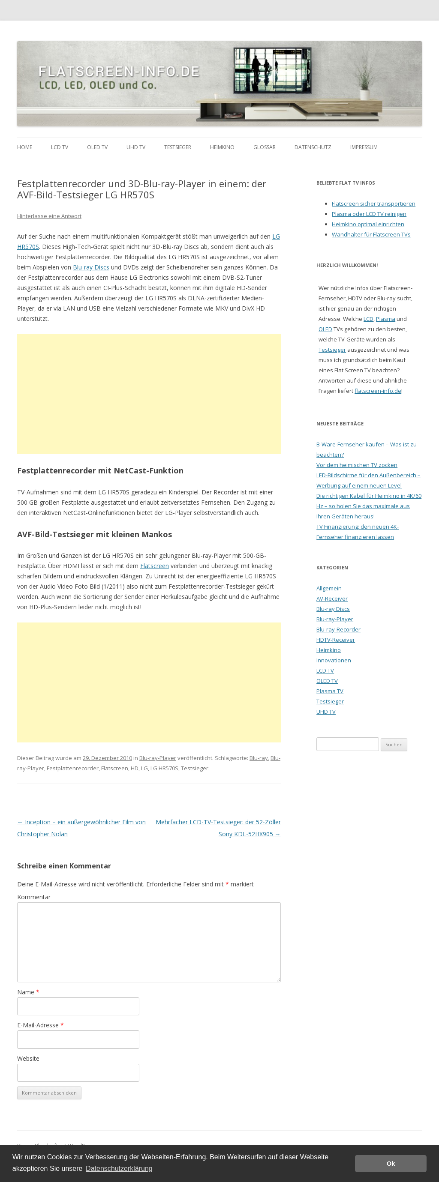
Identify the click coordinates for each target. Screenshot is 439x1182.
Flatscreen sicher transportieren (373, 203)
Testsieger (177, 147)
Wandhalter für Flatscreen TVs (371, 234)
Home (24, 147)
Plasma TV (329, 691)
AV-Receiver (332, 598)
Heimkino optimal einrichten (368, 224)
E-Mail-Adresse (40, 1025)
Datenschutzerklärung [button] (119, 1168)
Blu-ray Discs (91, 267)
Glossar (264, 147)
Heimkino (222, 147)
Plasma (385, 319)
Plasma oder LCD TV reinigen (369, 214)
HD (134, 768)
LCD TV (59, 147)
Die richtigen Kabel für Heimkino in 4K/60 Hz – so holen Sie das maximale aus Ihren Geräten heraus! (368, 506)
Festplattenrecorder (73, 768)
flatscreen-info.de (378, 391)
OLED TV (97, 147)
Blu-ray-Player (157, 758)
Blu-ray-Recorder (338, 629)
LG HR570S (164, 768)
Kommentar (34, 897)
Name (28, 992)
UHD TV (135, 147)
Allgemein (329, 588)
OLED (325, 329)
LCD (368, 319)
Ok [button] (391, 1163)
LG (144, 768)
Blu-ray (259, 758)
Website (28, 1058)
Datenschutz (313, 147)
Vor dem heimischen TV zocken (356, 465)
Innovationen (333, 660)
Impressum (364, 147)
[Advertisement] (149, 394)
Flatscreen (154, 566)
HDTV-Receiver (335, 639)
